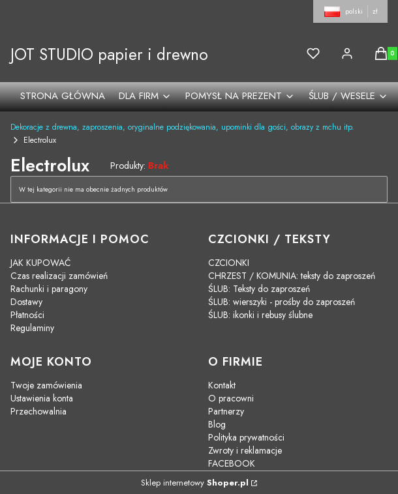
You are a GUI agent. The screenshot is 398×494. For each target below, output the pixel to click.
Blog (217, 424)
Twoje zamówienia (46, 385)
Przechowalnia (38, 411)
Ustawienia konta (41, 398)
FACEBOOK (231, 463)
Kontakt (222, 385)
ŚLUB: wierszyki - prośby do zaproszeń (281, 301)
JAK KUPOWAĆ (40, 262)
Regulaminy (32, 327)
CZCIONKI (228, 262)
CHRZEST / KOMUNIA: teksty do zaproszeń (291, 275)
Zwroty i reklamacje (245, 450)
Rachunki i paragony (48, 288)
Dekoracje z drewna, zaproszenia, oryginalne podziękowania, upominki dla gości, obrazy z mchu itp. (182, 127)
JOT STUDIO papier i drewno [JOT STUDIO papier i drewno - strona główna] (109, 54)
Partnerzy (226, 411)
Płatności (27, 314)
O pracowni (231, 398)
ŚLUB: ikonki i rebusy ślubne (260, 314)
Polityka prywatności (246, 437)
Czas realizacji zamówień (59, 275)
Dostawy (26, 301)
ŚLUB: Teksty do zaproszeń (259, 288)
